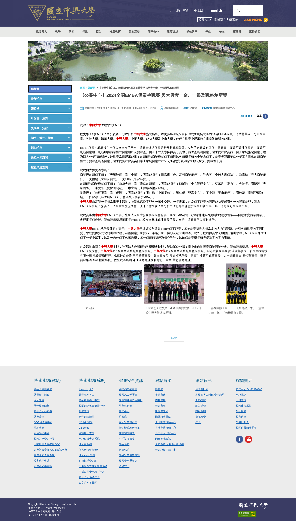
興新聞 (35, 89)
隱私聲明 (200, 411)
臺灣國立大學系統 (44, 455)
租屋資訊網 (161, 411)
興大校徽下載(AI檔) (166, 449)
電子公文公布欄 (43, 411)
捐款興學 (191, 31)
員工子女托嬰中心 (165, 433)
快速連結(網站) (47, 380)
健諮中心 (124, 411)
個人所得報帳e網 (88, 449)
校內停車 (241, 416)
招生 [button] (98, 31)
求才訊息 (39, 400)
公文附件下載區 (88, 482)
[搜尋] (247, 10)
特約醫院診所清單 (129, 427)
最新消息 (36, 98)
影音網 (159, 389)
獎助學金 (39, 427)
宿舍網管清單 (86, 416)
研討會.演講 (86, 422)
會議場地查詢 (86, 433)
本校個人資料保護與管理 (209, 394)
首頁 (82, 87)
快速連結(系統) (92, 380)
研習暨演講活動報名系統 (93, 466)
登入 (198, 422)
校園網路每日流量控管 (92, 405)
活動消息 (36, 147)
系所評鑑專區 (41, 433)
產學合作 (153, 31)
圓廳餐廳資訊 (163, 438)
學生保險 (124, 444)
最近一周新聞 (39, 157)
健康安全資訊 (131, 380)
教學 (58, 31)
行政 (85, 31)
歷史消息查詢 (39, 167)
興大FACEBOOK (239, 439)
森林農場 (160, 400)
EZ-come (84, 427)
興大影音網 (248, 439)
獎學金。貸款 (39, 128)
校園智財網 (201, 389)
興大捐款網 (85, 444)
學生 (208, 31)
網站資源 (163, 380)
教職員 (237, 31)
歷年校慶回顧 (41, 405)
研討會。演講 (39, 118)
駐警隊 (123, 416)
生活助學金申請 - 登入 (92, 471)
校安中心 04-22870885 (249, 389)
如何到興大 (242, 422)
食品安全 (124, 466)
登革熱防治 (125, 405)
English (216, 10)
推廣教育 (115, 31)
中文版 (198, 10)
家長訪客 (254, 31)
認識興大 (41, 31)
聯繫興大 (244, 380)
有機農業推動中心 (165, 427)
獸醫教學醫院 (163, 416)
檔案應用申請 (41, 460)
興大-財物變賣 (87, 455)
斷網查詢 (84, 411)
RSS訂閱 (200, 400)
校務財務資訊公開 (44, 438)
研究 (71, 31)
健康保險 (124, 449)
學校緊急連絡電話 (129, 455)
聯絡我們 (54, 515)
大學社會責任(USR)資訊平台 (50, 449)
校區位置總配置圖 (246, 427)
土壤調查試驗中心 (165, 422)
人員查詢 (241, 400)
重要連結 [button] (172, 31)
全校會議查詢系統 (89, 438)
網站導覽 (182, 10)
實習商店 (160, 394)
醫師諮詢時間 (127, 433)
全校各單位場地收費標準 (169, 444)
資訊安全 (200, 416)
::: (171, 10)
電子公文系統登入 (89, 477)
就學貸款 (39, 416)
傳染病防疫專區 (128, 389)
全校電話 (241, 394)
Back (174, 337)
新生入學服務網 (43, 389)
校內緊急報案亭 (128, 422)
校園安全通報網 (128, 460)
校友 (222, 31)
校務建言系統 (243, 405)
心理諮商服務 (127, 438)
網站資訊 (204, 380)
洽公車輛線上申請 (89, 400)
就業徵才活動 (41, 394)
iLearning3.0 (86, 389)
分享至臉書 (265, 116)
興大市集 (160, 405)
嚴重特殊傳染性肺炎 (130, 400)
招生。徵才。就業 (42, 138)
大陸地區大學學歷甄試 (47, 444)
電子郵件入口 (86, 394)
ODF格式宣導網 (43, 422)
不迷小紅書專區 (43, 466)
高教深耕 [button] (134, 31)
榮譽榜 (35, 108)
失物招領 (241, 411)
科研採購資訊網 (88, 460)
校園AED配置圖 (128, 394)
